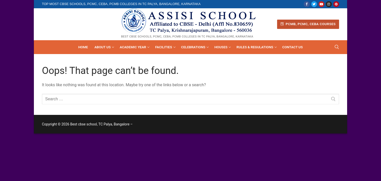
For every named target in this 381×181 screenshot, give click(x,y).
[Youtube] (321, 4)
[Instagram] (329, 4)
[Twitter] (314, 4)
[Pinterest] (336, 4)
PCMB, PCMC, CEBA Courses (308, 24)
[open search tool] (337, 47)
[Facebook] (306, 4)
